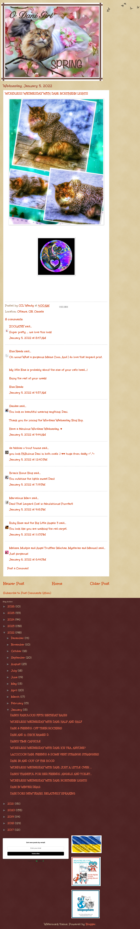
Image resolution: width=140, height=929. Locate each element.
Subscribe (36, 853)
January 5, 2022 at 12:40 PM (28, 459)
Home (57, 583)
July (14, 670)
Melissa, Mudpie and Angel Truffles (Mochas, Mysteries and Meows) (53, 548)
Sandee (14, 406)
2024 (11, 619)
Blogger (90, 924)
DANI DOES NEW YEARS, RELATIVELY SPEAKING (42, 793)
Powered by (36, 861)
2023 (11, 626)
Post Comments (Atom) (36, 593)
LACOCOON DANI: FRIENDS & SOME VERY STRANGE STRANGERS (54, 754)
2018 (11, 823)
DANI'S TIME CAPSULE (25, 741)
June (14, 677)
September (18, 657)
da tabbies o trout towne (25, 448)
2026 (11, 606)
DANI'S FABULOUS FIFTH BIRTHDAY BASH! (38, 715)
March (15, 697)
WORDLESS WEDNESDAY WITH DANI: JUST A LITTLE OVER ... (51, 767)
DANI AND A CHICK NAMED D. (29, 735)
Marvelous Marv (20, 498)
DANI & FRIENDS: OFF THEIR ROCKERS (36, 728)
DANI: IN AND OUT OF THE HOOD (32, 761)
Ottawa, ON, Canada (30, 311)
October (16, 651)
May (14, 684)
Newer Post (13, 583)
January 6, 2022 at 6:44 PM (27, 559)
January (17, 710)
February (17, 703)
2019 (11, 816)
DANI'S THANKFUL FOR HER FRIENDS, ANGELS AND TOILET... (51, 774)
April (14, 690)
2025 (11, 613)
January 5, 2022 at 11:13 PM (27, 534)
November (18, 644)
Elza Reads (16, 351)
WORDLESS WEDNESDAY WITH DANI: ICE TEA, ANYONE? (48, 748)
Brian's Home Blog (21, 473)
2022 (11, 632)
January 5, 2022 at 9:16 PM (27, 509)
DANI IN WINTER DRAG (25, 787)
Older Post (99, 583)
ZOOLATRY (16, 326)
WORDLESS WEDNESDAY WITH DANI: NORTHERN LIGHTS (48, 780)
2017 (11, 830)
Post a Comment (18, 568)
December (18, 638)
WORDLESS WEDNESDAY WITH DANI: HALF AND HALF (46, 722)
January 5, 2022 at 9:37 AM (27, 392)
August (16, 664)
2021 (11, 803)
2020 (11, 810)
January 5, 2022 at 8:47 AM (27, 338)
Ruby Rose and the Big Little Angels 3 (33, 523)
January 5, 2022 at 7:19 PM (27, 484)
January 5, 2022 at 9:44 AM (27, 434)
